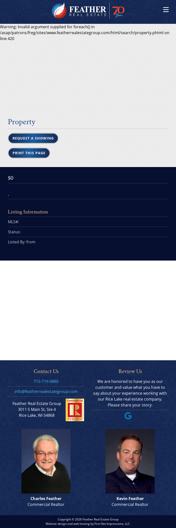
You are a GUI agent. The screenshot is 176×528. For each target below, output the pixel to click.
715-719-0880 (46, 381)
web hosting (81, 524)
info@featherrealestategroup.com (46, 391)
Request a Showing (33, 138)
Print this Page (29, 153)
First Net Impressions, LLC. (112, 524)
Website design (56, 524)
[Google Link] (130, 418)
